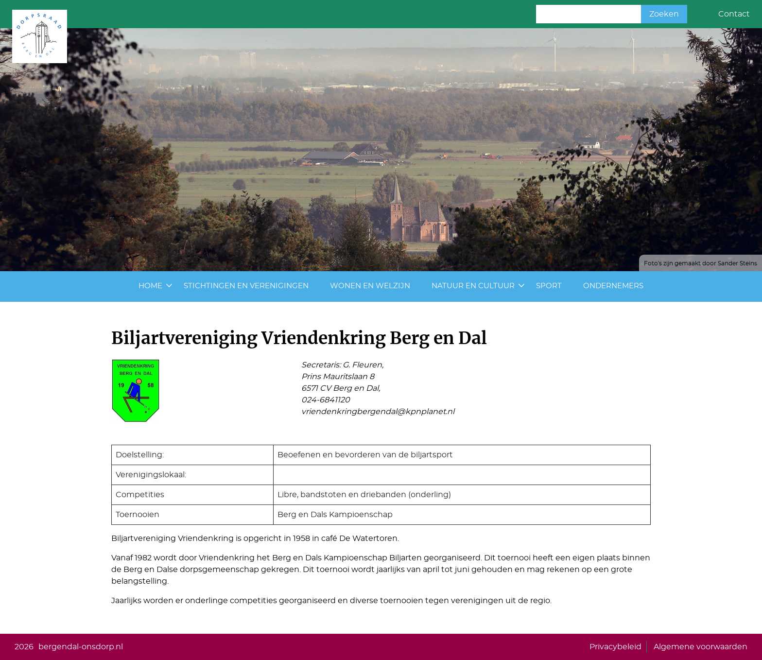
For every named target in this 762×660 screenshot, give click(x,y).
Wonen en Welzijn (370, 286)
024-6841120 (325, 400)
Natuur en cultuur (473, 286)
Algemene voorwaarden (700, 647)
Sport (549, 286)
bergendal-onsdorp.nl (80, 647)
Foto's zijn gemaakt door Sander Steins (700, 263)
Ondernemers (613, 286)
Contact (734, 14)
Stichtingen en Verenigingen (246, 286)
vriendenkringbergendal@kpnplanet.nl (377, 412)
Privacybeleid (615, 647)
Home (150, 286)
